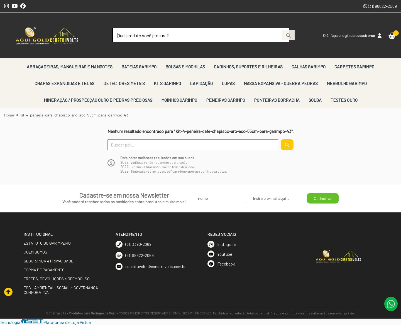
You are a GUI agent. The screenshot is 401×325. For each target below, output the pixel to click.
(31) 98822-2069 (380, 6)
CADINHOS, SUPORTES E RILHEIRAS (248, 66)
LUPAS (228, 83)
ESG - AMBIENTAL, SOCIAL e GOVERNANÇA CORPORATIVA (61, 290)
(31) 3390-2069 (133, 244)
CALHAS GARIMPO (309, 66)
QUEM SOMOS (35, 252)
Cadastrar (323, 198)
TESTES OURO (344, 100)
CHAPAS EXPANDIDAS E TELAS (64, 83)
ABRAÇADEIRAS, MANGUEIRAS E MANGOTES (70, 66)
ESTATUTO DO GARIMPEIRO (47, 243)
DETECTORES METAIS (124, 83)
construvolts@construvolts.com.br (151, 266)
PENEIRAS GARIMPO (225, 100)
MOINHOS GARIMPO (179, 100)
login (345, 35)
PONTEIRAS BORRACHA (277, 100)
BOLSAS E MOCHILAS (185, 66)
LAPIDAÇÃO (201, 83)
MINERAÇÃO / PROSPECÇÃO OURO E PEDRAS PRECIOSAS (98, 100)
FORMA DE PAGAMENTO (44, 269)
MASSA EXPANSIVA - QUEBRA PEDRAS (281, 83)
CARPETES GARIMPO (354, 66)
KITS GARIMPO (167, 83)
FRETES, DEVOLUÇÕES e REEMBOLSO (57, 278)
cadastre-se (365, 35)
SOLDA (315, 100)
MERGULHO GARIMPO (347, 83)
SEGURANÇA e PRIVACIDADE (48, 261)
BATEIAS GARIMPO (139, 66)
